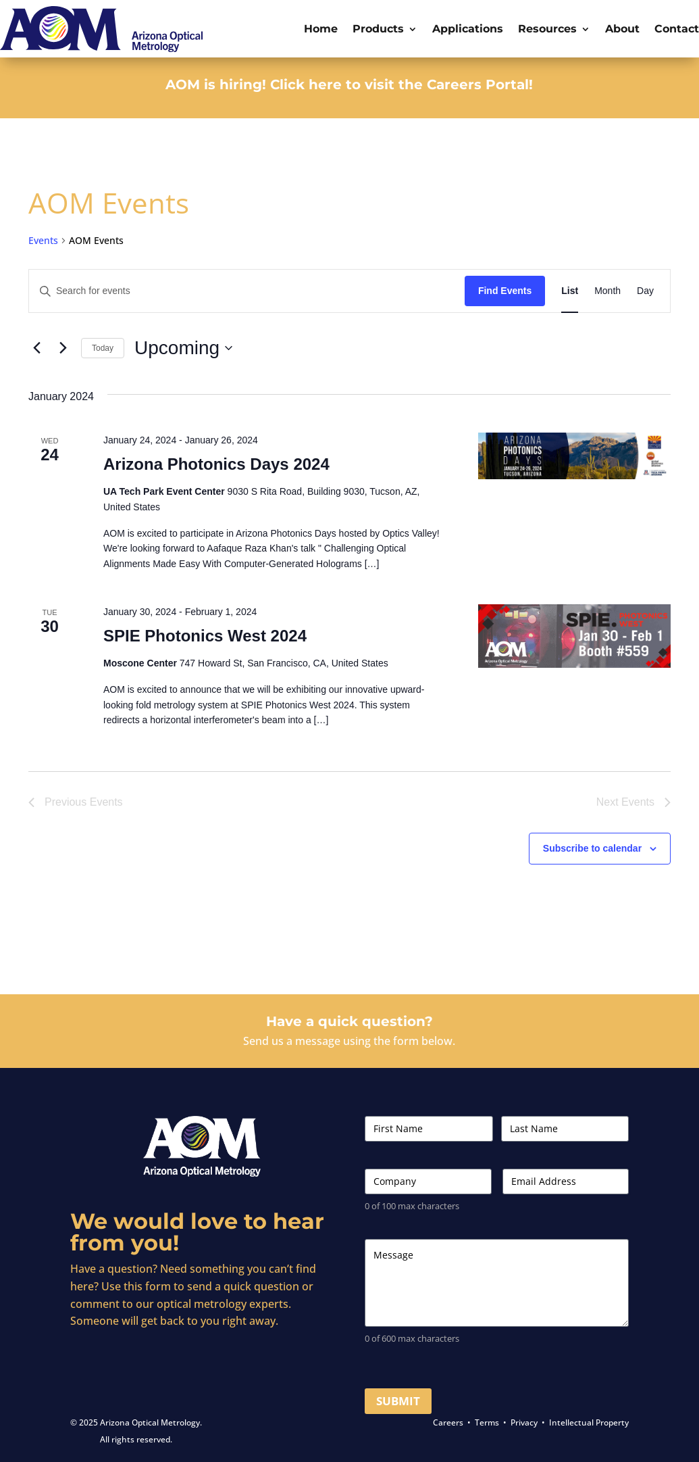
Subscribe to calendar (592, 848)
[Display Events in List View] (569, 291)
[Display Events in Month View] (607, 291)
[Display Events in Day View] (645, 291)
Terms (487, 1422)
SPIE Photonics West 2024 (205, 636)
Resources (547, 28)
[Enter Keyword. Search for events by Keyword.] (247, 291)
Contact (676, 28)
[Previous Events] (36, 348)
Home (321, 28)
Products (378, 28)
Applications (467, 28)
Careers (448, 1422)
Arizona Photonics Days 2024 (216, 464)
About (622, 28)
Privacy (524, 1422)
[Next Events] (63, 348)
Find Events (505, 290)
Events (43, 240)
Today (102, 348)
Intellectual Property (589, 1422)
